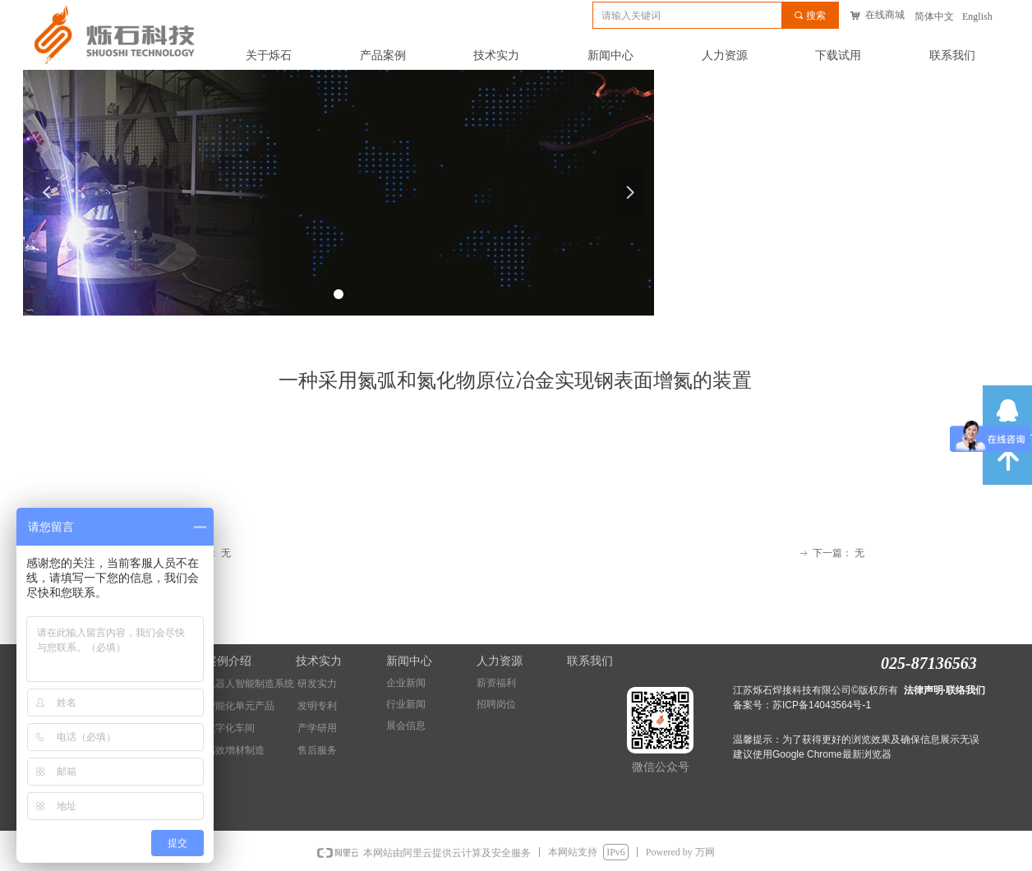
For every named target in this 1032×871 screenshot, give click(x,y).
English (977, 16)
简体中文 (934, 16)
